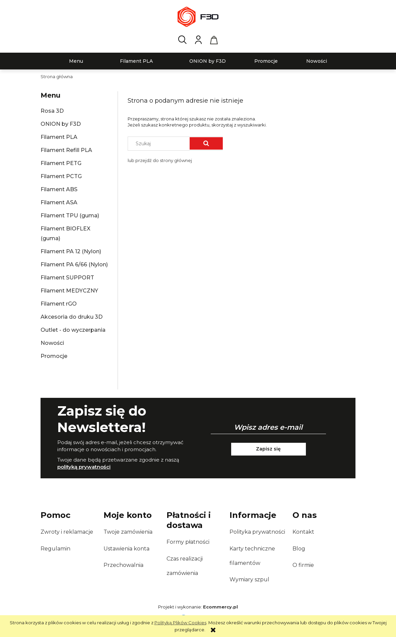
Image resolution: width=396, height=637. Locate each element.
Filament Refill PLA (66, 150)
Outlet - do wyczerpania (73, 330)
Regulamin (55, 548)
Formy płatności (188, 542)
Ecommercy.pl (220, 606)
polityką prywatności (84, 467)
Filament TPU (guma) (70, 215)
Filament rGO (59, 304)
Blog (298, 548)
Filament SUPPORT (67, 277)
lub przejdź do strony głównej (160, 160)
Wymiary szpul (249, 579)
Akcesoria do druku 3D (72, 317)
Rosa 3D (52, 111)
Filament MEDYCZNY (69, 290)
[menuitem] (76, 61)
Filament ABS (59, 189)
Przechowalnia (123, 565)
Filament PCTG (61, 176)
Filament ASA (59, 202)
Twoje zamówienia (128, 532)
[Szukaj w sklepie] (160, 143)
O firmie (303, 565)
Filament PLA (59, 137)
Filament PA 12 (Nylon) (71, 251)
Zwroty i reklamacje (67, 532)
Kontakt (303, 532)
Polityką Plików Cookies (180, 622)
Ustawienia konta (126, 548)
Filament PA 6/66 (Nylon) (74, 264)
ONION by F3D (61, 124)
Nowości (52, 343)
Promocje (54, 356)
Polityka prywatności (257, 532)
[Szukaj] (206, 143)
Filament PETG (61, 163)
